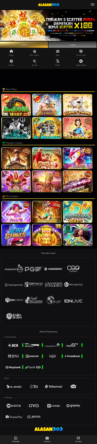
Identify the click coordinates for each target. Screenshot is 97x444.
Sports (11, 63)
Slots (58, 53)
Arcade (35, 63)
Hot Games (34, 53)
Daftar (24, 44)
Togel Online (81, 63)
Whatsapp (16, 439)
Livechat (78, 439)
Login (72, 44)
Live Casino (81, 53)
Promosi (47, 439)
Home (11, 53)
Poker (57, 63)
